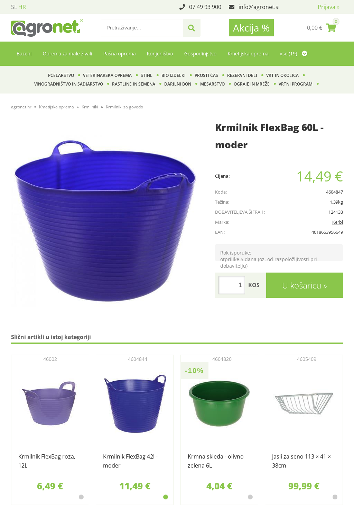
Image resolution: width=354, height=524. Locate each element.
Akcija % (251, 27)
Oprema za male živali (67, 53)
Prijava (328, 7)
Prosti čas (206, 75)
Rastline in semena (133, 84)
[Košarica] (321, 28)
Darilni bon (177, 84)
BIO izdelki (173, 75)
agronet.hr (21, 107)
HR (22, 7)
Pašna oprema (119, 53)
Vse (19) (293, 53)
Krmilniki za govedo (124, 107)
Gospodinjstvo (200, 53)
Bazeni (24, 53)
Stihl (146, 75)
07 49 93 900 (205, 7)
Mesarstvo (212, 84)
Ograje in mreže (252, 84)
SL (14, 7)
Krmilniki (90, 107)
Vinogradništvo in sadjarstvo (68, 84)
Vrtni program (296, 84)
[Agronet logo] (47, 28)
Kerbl (337, 222)
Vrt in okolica (282, 75)
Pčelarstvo (61, 75)
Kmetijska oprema (247, 53)
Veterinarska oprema (107, 75)
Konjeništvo (160, 53)
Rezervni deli (242, 75)
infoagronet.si (259, 7)
